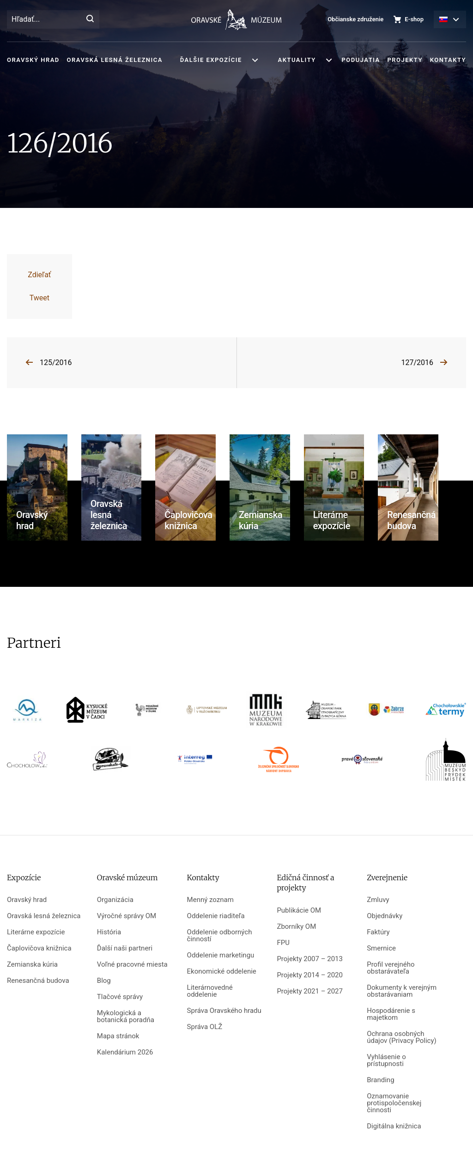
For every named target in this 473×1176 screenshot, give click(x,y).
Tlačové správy (120, 996)
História (109, 932)
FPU (283, 942)
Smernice (381, 948)
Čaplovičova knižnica (39, 948)
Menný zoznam (210, 899)
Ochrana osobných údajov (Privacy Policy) (402, 1037)
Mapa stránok (118, 1036)
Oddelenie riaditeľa (216, 916)
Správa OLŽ (205, 1027)
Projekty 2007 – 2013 (310, 959)
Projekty (404, 59)
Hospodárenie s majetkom (391, 1014)
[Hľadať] (90, 19)
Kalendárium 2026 (125, 1052)
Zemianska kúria (32, 964)
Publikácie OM (299, 910)
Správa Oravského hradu (224, 1010)
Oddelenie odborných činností (219, 936)
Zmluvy (378, 899)
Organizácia (115, 899)
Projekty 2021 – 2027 (310, 991)
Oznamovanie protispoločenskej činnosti (394, 1103)
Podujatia (360, 59)
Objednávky (384, 916)
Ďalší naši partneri (124, 948)
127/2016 (417, 362)
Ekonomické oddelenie (221, 971)
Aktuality (297, 59)
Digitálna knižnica (394, 1126)
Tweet (39, 297)
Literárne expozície (36, 932)
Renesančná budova (38, 980)
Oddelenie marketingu (221, 955)
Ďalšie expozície (211, 59)
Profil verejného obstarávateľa (390, 968)
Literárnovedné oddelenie (210, 991)
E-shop (414, 19)
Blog (104, 980)
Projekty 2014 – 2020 (310, 975)
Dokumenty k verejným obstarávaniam (402, 991)
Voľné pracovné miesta (132, 964)
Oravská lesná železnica (115, 59)
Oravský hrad (33, 59)
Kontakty (448, 59)
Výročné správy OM (126, 916)
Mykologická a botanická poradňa (125, 1017)
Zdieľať (39, 274)
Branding (380, 1080)
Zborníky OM (296, 926)
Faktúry (378, 932)
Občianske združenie (355, 19)
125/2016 (56, 362)
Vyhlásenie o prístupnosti (386, 1060)
